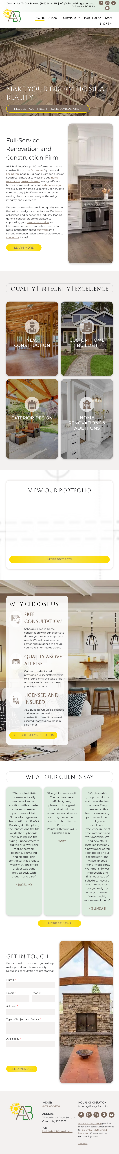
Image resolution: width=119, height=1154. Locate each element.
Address (11, 1006)
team (58, 211)
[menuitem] (39, 18)
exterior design (51, 185)
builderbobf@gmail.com (57, 1131)
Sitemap (82, 1143)
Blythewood (100, 1130)
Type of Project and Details (22, 1019)
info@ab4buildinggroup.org (77, 3)
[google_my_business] (113, 3)
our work (42, 229)
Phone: (36, 992)
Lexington (12, 173)
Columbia (37, 170)
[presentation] (29, 1056)
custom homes (30, 181)
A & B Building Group (89, 1123)
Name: (10, 979)
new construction (38, 222)
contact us (12, 237)
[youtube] (107, 8)
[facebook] (101, 3)
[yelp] (96, 1115)
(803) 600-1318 (48, 3)
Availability (12, 1038)
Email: (10, 992)
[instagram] (107, 3)
